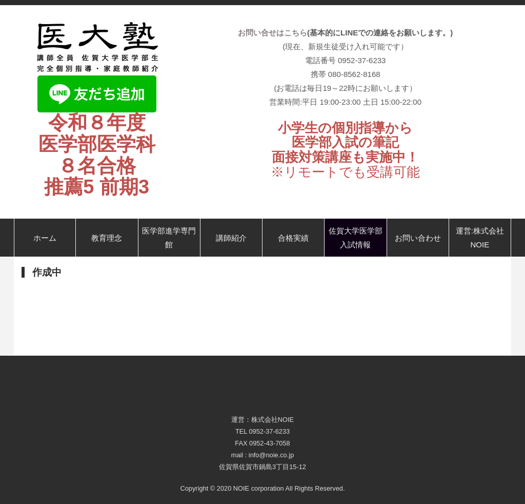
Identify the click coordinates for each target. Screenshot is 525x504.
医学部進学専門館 (169, 237)
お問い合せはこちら (272, 32)
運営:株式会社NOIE (480, 237)
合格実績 (293, 238)
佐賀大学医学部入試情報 (355, 237)
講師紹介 (231, 238)
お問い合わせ (418, 238)
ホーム (44, 238)
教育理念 (106, 238)
